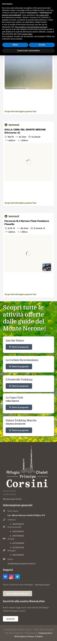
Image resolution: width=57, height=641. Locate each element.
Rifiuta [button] (15, 45)
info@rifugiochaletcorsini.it (22, 563)
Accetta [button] (42, 45)
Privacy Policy (9, 491)
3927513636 (18, 555)
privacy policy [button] (27, 34)
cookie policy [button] (44, 15)
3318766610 (18, 524)
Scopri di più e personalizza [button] (28, 51)
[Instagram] (11, 576)
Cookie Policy (9, 494)
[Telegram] (17, 576)
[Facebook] (5, 576)
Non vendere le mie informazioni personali (31, 27)
